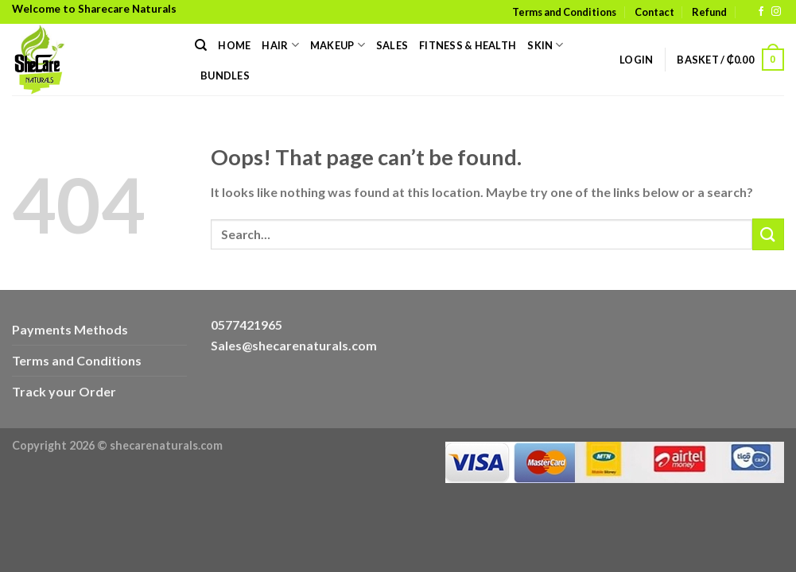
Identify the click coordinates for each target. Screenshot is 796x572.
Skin (545, 44)
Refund (709, 12)
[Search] (201, 45)
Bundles (225, 75)
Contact (654, 12)
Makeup (337, 44)
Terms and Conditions (564, 12)
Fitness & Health (467, 45)
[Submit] (768, 233)
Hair (280, 44)
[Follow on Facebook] (761, 11)
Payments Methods (70, 329)
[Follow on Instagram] (776, 11)
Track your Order (64, 391)
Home (234, 45)
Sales (392, 45)
